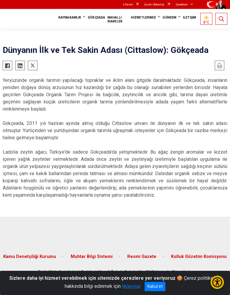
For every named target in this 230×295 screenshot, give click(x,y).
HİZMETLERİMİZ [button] (143, 17)
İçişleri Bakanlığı (154, 4)
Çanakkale (182, 4)
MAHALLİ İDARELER (115, 19)
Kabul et (155, 286)
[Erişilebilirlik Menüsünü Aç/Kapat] (217, 282)
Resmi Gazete (141, 256)
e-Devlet (128, 4)
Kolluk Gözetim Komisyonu (199, 256)
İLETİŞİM (189, 17)
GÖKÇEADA (96, 17)
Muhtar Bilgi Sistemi (92, 256)
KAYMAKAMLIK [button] (69, 17)
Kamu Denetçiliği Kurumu (29, 256)
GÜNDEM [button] (169, 17)
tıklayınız (131, 286)
